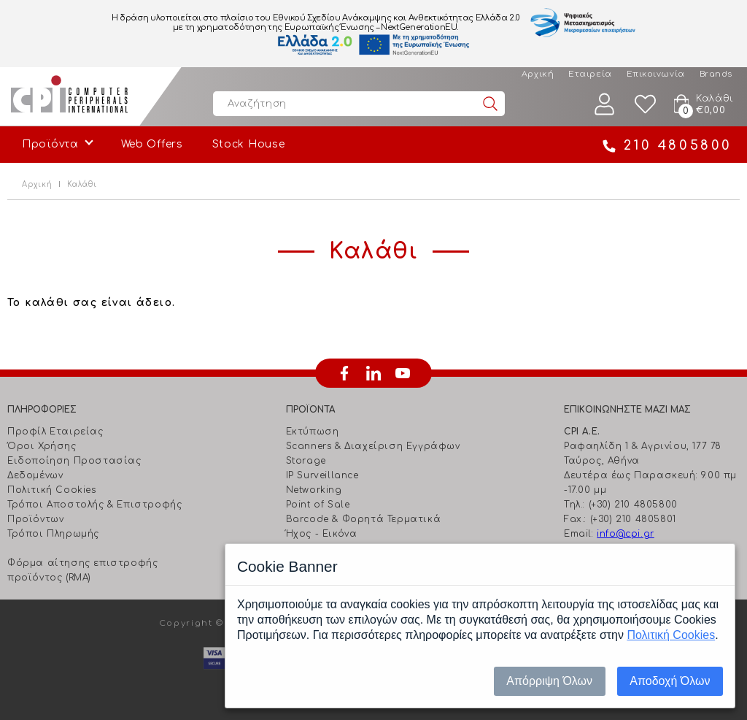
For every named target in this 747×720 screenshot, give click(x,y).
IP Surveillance (322, 475)
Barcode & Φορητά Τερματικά (363, 519)
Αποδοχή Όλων (670, 681)
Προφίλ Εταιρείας (55, 431)
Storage (306, 461)
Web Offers (152, 144)
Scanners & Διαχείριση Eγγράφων (373, 446)
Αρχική (538, 74)
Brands (716, 74)
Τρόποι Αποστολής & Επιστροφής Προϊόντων (94, 511)
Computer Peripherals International (69, 96)
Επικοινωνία (656, 74)
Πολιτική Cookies (51, 490)
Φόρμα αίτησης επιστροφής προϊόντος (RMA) (82, 570)
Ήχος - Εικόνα (321, 534)
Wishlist (645, 104)
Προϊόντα (50, 144)
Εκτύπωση (312, 431)
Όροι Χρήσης (42, 446)
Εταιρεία (589, 74)
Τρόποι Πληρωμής (53, 534)
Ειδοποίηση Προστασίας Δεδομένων (74, 468)
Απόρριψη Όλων (549, 681)
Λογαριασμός (604, 104)
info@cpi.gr (625, 534)
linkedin (373, 373)
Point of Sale (318, 504)
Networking (314, 490)
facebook (344, 373)
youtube (403, 373)
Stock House (248, 144)
